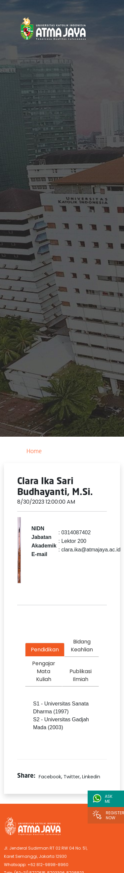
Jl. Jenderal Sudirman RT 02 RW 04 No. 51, (45, 848)
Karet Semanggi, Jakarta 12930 (35, 856)
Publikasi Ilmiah (80, 675)
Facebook (50, 776)
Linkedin (91, 776)
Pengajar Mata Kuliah (43, 671)
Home (34, 452)
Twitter (71, 776)
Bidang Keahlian (82, 645)
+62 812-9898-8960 (47, 864)
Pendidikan (45, 649)
